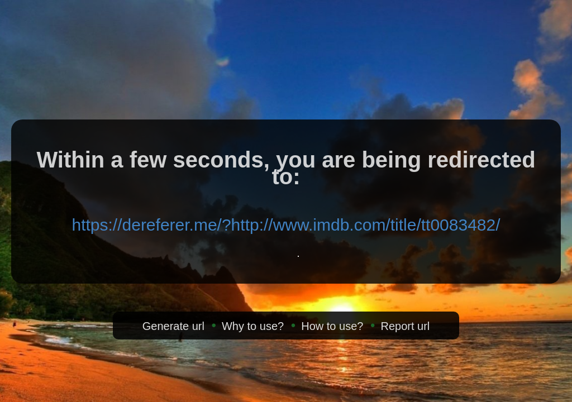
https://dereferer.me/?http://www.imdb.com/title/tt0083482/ (286, 225)
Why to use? (253, 326)
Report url (405, 326)
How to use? (332, 326)
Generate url (173, 326)
